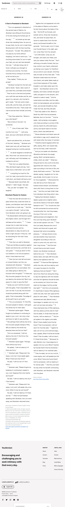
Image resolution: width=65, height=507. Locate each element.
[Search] (24, 3)
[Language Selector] (54, 3)
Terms (11, 493)
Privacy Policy (5, 493)
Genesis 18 (8, 9)
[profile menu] (60, 3)
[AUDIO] (52, 9)
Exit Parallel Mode (61, 9)
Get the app (47, 3)
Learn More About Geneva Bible (41, 379)
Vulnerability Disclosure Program (10, 495)
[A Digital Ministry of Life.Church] (32, 481)
